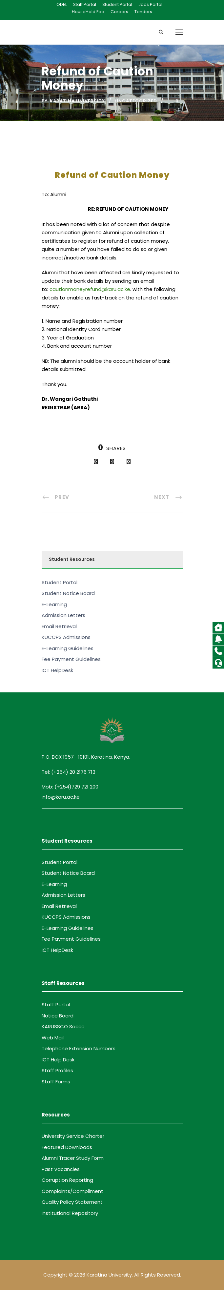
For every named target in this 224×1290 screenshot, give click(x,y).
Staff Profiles (57, 1070)
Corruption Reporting (67, 1180)
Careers (119, 12)
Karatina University (77, 101)
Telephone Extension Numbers (78, 1048)
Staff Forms (56, 1081)
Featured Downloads (67, 1147)
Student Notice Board (68, 593)
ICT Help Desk (58, 1059)
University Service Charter (73, 1136)
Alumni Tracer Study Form (73, 1158)
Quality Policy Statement (72, 1201)
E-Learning (54, 604)
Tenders (143, 12)
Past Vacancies (61, 1169)
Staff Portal (84, 4)
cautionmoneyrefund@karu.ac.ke (90, 289)
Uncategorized (136, 101)
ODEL (61, 4)
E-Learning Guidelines (67, 648)
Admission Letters (63, 615)
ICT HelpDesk (57, 670)
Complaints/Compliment (72, 1191)
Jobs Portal (150, 4)
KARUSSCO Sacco (63, 1026)
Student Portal (117, 4)
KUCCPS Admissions (66, 637)
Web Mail (53, 1037)
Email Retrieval (59, 626)
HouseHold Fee (88, 12)
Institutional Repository (70, 1213)
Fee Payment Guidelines (71, 659)
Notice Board (57, 1015)
